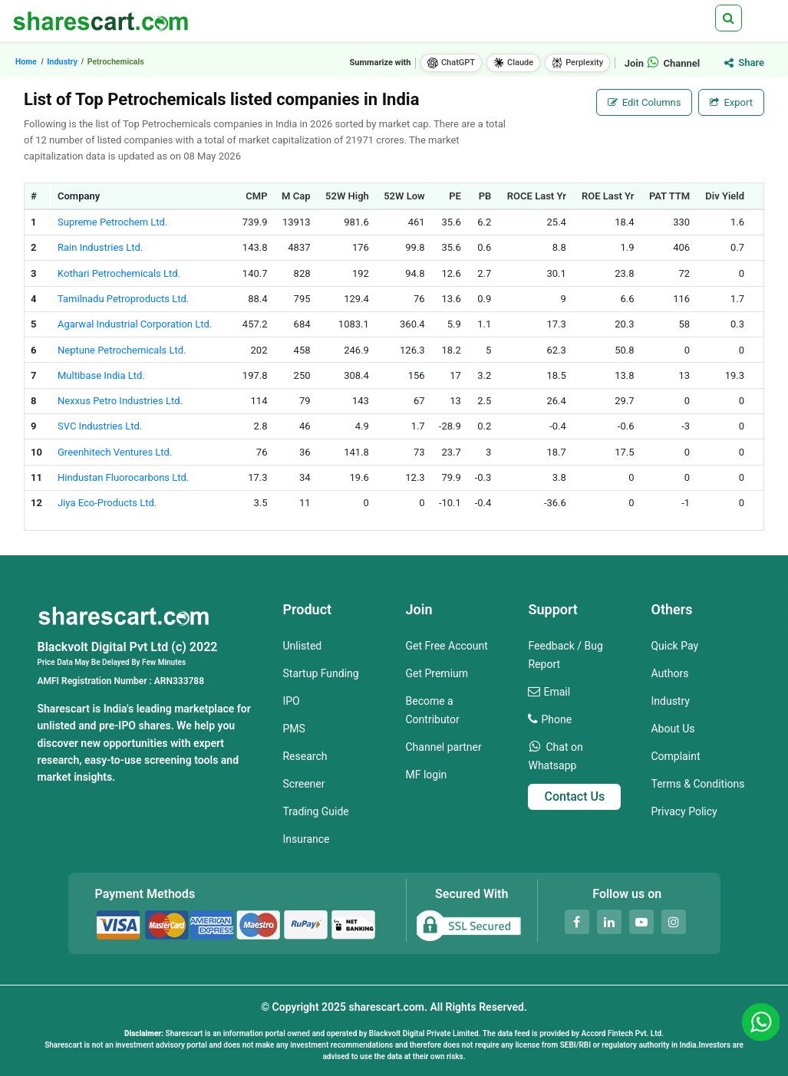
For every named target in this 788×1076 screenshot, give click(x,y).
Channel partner (443, 747)
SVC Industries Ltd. (100, 426)
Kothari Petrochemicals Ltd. (119, 273)
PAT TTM (669, 196)
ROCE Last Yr (536, 196)
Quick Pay (674, 646)
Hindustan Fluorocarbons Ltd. (123, 477)
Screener (303, 784)
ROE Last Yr (608, 196)
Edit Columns (644, 102)
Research (304, 756)
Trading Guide (315, 811)
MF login (426, 774)
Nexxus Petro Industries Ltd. (120, 400)
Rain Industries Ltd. (100, 247)
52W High (347, 196)
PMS (293, 728)
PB (485, 196)
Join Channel (663, 63)
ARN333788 (179, 681)
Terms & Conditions (697, 784)
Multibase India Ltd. (101, 375)
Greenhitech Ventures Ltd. (115, 452)
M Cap (296, 196)
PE (455, 196)
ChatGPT (451, 63)
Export (731, 102)
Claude (513, 63)
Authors (669, 673)
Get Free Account (446, 646)
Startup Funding (320, 673)
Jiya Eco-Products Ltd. (107, 502)
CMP (256, 196)
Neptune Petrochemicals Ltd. (122, 350)
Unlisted (301, 646)
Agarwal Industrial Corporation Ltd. (135, 324)
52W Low (404, 196)
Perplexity (577, 63)
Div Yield (724, 196)
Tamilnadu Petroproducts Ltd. (123, 298)
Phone (556, 719)
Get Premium (436, 673)
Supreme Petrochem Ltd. (112, 222)
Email (556, 692)
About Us (672, 728)
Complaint (675, 756)
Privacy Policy (684, 811)
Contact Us (574, 796)
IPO (290, 701)
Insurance (305, 839)
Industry (670, 701)
